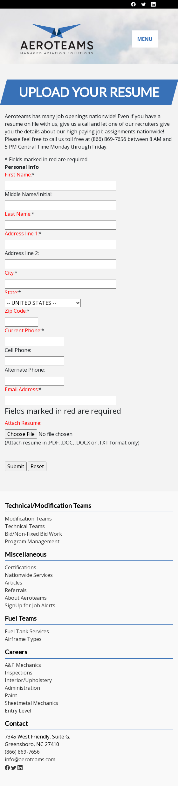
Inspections (18, 672)
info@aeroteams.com (30, 759)
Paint (11, 695)
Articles (13, 582)
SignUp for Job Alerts (30, 605)
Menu (145, 38)
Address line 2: (22, 253)
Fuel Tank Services (27, 631)
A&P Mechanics (23, 664)
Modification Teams (28, 518)
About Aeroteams (26, 597)
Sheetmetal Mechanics (31, 703)
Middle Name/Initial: (28, 194)
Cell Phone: (18, 350)
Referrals (16, 590)
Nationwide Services (29, 575)
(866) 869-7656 (22, 751)
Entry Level (18, 710)
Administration (22, 687)
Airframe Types (23, 639)
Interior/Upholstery (28, 680)
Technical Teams (25, 526)
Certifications (20, 567)
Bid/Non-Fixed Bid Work (33, 533)
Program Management (32, 541)
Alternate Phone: (25, 369)
